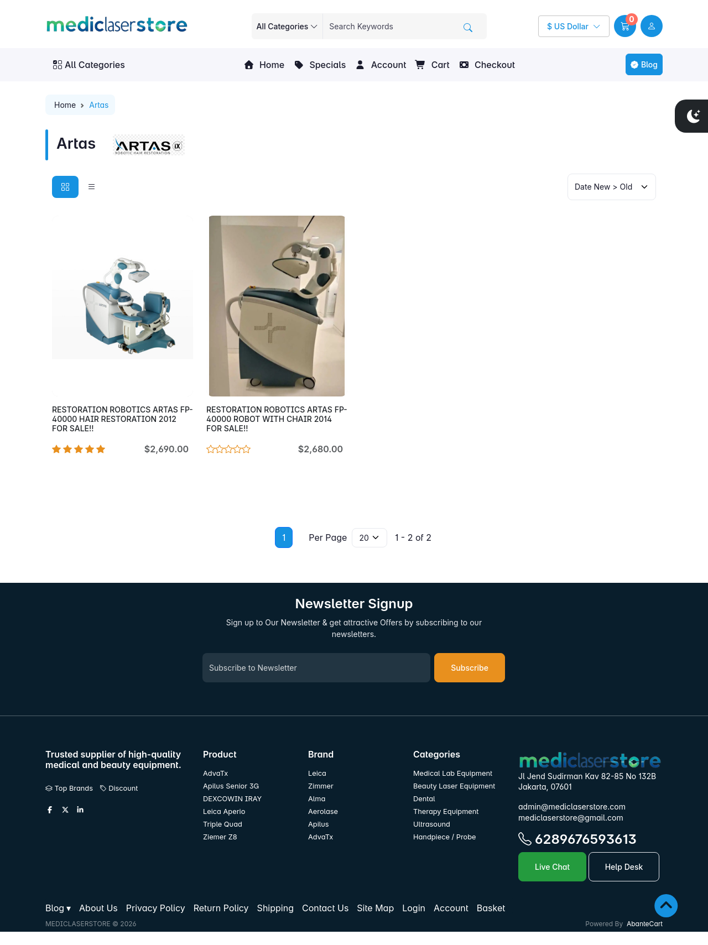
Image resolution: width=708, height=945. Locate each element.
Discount (119, 788)
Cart (432, 64)
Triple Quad (222, 824)
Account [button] (380, 64)
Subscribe (469, 667)
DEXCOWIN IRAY (232, 799)
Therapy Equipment (445, 811)
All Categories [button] (89, 64)
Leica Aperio (224, 811)
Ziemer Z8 (220, 837)
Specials (319, 64)
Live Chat (552, 866)
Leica (317, 773)
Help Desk (624, 866)
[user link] (652, 26)
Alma (316, 799)
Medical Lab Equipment (452, 773)
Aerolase (323, 811)
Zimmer (321, 786)
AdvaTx (215, 773)
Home (263, 64)
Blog (644, 64)
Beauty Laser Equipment (454, 786)
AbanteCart (645, 924)
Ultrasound (431, 824)
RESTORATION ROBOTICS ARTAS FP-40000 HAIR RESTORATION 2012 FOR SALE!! (122, 419)
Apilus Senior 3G (231, 786)
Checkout (487, 64)
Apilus (318, 824)
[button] (625, 26)
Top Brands (69, 788)
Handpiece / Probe (444, 837)
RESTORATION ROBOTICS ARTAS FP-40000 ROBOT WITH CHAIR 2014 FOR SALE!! (276, 419)
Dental (424, 799)
